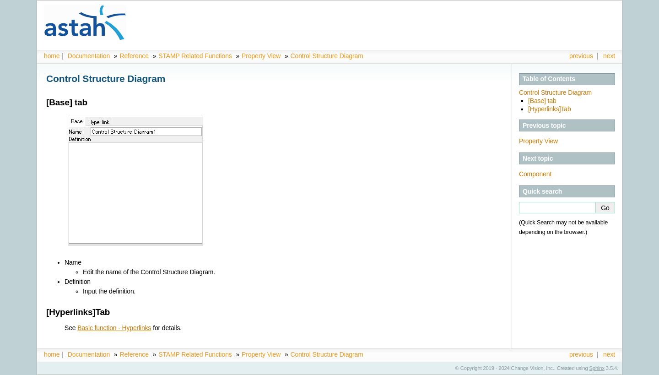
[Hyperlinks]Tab (549, 109)
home (51, 56)
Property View (261, 56)
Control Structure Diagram (327, 56)
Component (535, 174)
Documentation (89, 56)
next (609, 56)
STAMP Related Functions (195, 56)
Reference (133, 56)
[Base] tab (542, 100)
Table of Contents (549, 78)
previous (581, 56)
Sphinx (597, 368)
